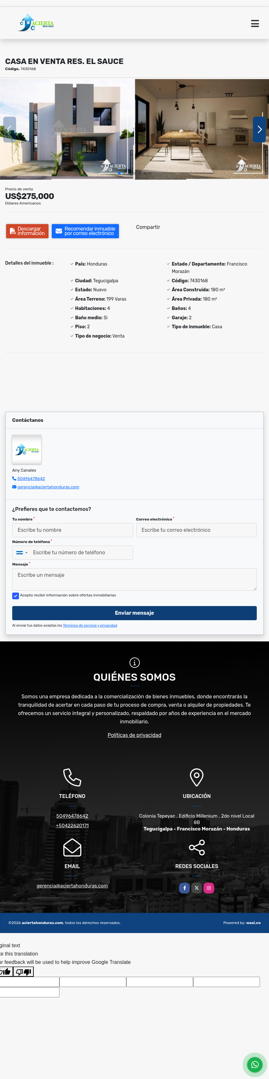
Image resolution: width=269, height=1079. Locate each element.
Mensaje (21, 564)
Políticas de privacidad (134, 735)
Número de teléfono (32, 541)
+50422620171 (72, 826)
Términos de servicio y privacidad (90, 625)
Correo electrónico (155, 519)
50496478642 (31, 478)
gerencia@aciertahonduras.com (48, 487)
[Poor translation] (23, 971)
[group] (67, 129)
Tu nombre (23, 519)
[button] (119, 173)
